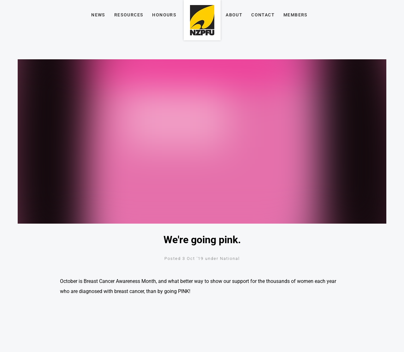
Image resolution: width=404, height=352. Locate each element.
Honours (164, 14)
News (98, 14)
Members (295, 14)
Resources (129, 14)
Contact (263, 14)
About (234, 14)
